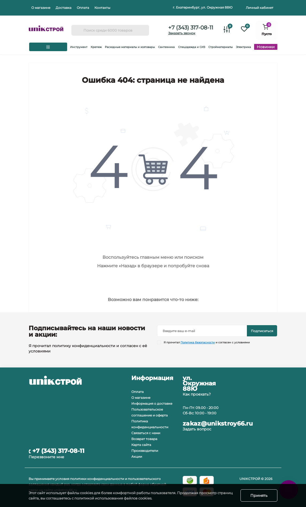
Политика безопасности (198, 342)
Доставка (63, 8)
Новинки (266, 47)
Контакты (102, 8)
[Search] (77, 30)
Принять (258, 495)
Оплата (83, 8)
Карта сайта (141, 445)
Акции (136, 457)
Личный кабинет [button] (259, 8)
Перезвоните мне (46, 457)
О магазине (40, 8)
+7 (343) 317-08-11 (190, 27)
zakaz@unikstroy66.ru (218, 423)
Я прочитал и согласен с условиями (207, 342)
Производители (144, 451)
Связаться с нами (145, 433)
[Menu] (48, 47)
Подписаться (262, 331)
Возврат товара (144, 439)
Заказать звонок (181, 33)
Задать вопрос (197, 429)
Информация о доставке (151, 403)
